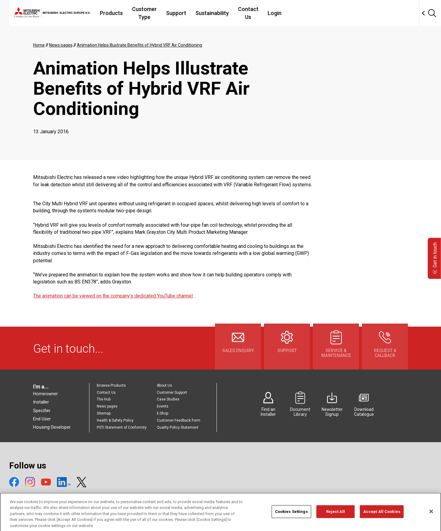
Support (223, 13)
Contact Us (298, 13)
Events (162, 406)
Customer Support (172, 392)
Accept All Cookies (381, 519)
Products (144, 13)
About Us (164, 385)
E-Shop (162, 413)
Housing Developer (52, 427)
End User (42, 419)
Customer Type (184, 13)
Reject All (335, 519)
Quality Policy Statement (177, 427)
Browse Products (111, 385)
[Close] (431, 519)
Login (328, 13)
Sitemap (104, 413)
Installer (41, 402)
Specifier (42, 410)
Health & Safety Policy (115, 420)
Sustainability (258, 13)
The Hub (104, 399)
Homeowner (45, 393)
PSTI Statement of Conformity (122, 427)
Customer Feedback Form (178, 420)
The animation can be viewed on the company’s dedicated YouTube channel (113, 296)
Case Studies (168, 399)
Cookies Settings (291, 519)
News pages (107, 406)
